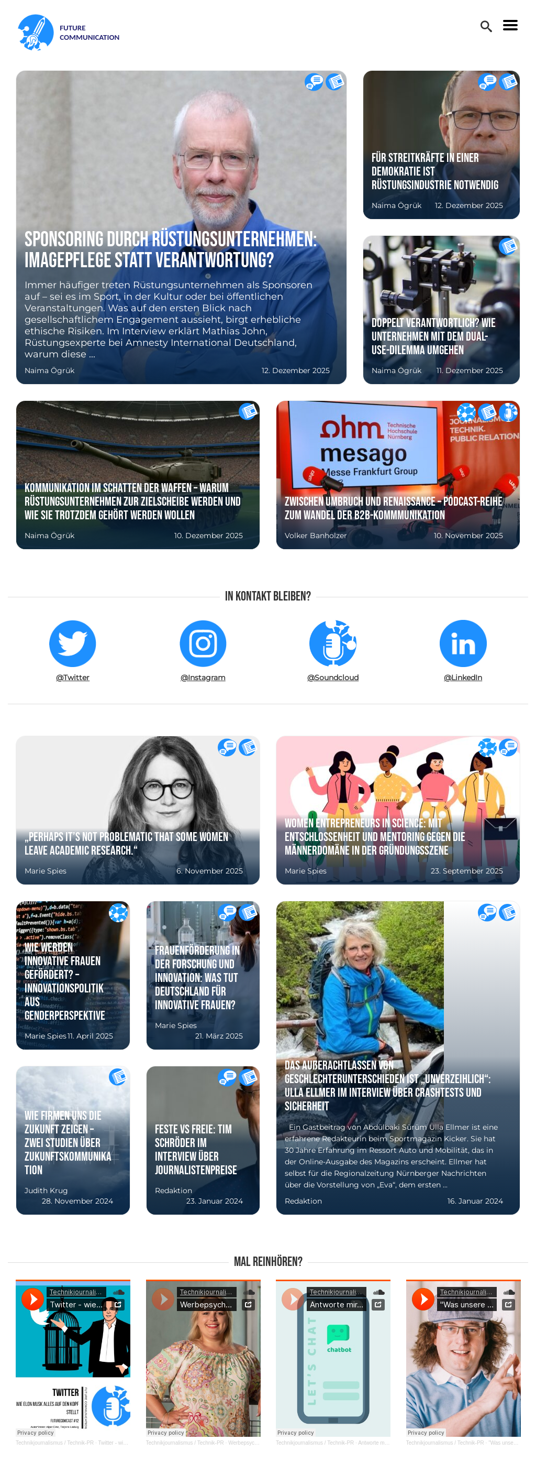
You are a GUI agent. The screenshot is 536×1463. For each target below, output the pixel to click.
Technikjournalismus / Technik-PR (55, 1443)
